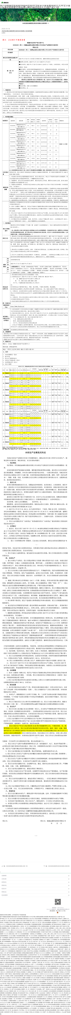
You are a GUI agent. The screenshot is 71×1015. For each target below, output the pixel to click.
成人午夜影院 (9, 991)
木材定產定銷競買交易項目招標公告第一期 (16, 866)
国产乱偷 (56, 981)
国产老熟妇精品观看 (56, 979)
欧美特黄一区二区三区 (6, 1010)
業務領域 (4, 885)
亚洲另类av (27, 937)
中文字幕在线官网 (46, 979)
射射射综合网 (9, 972)
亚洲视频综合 (45, 918)
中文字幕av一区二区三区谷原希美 (27, 1010)
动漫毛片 (2, 974)
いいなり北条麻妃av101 (10, 932)
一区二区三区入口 (32, 995)
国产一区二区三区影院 (61, 960)
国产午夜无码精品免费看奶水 (21, 1008)
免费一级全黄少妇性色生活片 (58, 1002)
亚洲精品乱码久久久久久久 (33, 966)
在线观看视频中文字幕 (35, 926)
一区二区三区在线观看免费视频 (38, 1006)
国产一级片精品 (57, 998)
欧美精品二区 (23, 985)
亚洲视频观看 (31, 1002)
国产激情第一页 (16, 995)
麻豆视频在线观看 (58, 977)
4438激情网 (43, 983)
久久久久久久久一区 (59, 941)
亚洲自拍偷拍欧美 (59, 962)
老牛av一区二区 (20, 928)
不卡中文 (56, 983)
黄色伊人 (60, 918)
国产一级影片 (65, 949)
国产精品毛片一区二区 (57, 993)
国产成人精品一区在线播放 (59, 964)
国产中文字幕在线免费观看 (18, 981)
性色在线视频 (38, 918)
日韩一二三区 (41, 943)
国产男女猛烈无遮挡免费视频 (22, 949)
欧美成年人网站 (6, 954)
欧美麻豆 (46, 991)
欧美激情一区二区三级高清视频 (45, 975)
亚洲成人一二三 (24, 1002)
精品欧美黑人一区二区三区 (62, 1008)
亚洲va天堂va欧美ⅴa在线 (15, 922)
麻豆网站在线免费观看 (51, 1010)
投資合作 (4, 888)
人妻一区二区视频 (56, 953)
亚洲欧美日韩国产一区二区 (9, 939)
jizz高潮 (30, 954)
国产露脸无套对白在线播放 (47, 937)
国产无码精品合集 (10, 960)
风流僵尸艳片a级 (51, 1008)
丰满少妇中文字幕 (16, 941)
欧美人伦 (66, 1000)
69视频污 (64, 924)
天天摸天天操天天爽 (46, 932)
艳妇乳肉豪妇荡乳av (15, 926)
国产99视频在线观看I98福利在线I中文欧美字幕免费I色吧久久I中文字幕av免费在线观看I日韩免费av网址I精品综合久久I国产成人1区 (35, 6)
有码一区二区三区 (50, 958)
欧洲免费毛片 (43, 968)
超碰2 (22, 974)
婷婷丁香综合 (8, 974)
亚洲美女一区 (7, 989)
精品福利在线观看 (36, 956)
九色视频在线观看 (31, 996)
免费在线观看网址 (10, 962)
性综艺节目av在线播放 (32, 951)
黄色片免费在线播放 (64, 932)
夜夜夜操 (56, 975)
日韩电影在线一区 (27, 922)
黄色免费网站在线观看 (12, 996)
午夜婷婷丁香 (25, 968)
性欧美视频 (19, 918)
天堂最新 (6, 922)
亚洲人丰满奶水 (7, 995)
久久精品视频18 (47, 964)
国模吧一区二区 (4, 933)
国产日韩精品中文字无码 (30, 975)
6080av (68, 964)
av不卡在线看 (33, 1008)
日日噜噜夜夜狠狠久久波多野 (22, 1006)
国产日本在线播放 (16, 989)
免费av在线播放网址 (65, 954)
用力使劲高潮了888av (23, 993)
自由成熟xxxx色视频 (7, 998)
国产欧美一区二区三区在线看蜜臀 (40, 954)
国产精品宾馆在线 (56, 924)
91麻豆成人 (56, 947)
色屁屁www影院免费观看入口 (32, 974)
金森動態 (4, 875)
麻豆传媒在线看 (41, 1010)
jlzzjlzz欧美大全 (51, 960)
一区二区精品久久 (41, 1008)
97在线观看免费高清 (41, 998)
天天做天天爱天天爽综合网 (59, 985)
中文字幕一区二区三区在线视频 (37, 930)
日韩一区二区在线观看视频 (22, 933)
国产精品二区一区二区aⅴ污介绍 (8, 918)
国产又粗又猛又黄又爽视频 (56, 987)
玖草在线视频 (27, 924)
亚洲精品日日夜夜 (11, 924)
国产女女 (42, 966)
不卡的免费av (38, 989)
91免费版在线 (19, 924)
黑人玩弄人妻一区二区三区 (36, 991)
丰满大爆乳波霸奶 (7, 968)
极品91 (58, 926)
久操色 (20, 987)
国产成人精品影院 (63, 975)
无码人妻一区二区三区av (44, 962)
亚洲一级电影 (60, 1010)
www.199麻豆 (57, 949)
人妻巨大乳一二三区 (16, 1004)
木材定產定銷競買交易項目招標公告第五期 (58, 866)
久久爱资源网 (62, 995)
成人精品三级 (60, 966)
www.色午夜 (3, 983)
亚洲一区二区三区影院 (31, 935)
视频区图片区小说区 (21, 951)
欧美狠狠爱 (60, 991)
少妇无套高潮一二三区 (51, 970)
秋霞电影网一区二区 (42, 996)
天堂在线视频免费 (4, 966)
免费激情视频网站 (64, 947)
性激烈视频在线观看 (43, 995)
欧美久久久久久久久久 (46, 974)
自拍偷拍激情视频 (17, 968)
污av (24, 998)
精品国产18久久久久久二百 (32, 981)
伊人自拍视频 (39, 1002)
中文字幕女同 (28, 979)
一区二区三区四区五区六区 (12, 970)
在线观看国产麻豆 (42, 935)
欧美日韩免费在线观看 (54, 1004)
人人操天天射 (20, 1000)
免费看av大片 (42, 939)
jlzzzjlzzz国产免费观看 (56, 989)
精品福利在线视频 (35, 937)
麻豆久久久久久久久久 (16, 930)
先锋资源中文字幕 (8, 1012)
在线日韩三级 (63, 1006)
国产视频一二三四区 (5, 956)
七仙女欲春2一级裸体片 (45, 993)
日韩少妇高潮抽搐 (46, 922)
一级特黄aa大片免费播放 (35, 933)
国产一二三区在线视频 (37, 964)
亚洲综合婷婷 (18, 962)
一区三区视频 (50, 949)
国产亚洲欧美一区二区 (40, 945)
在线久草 (56, 972)
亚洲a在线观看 (56, 974)
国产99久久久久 (36, 983)
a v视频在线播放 (12, 1000)
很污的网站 (53, 926)
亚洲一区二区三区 (37, 922)
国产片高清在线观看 (25, 970)
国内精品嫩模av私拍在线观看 (60, 956)
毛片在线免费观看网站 (53, 968)
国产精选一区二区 (50, 943)
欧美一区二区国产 (35, 958)
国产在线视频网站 (6, 941)
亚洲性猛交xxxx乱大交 (28, 918)
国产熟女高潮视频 (10, 964)
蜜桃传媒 (15, 993)
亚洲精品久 (50, 998)
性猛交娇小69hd (10, 1006)
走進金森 (4, 878)
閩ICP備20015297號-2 (61, 910)
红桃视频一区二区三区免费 (33, 977)
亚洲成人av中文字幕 (65, 972)
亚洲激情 (60, 1000)
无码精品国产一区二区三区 (54, 945)
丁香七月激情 (34, 949)
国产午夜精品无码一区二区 (30, 920)
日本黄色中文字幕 (57, 996)
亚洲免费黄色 (8, 993)
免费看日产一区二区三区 (51, 1000)
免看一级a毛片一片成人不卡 (55, 935)
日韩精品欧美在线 (19, 964)
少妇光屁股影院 (53, 991)
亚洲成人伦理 (19, 920)
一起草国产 (34, 962)
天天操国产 (33, 960)
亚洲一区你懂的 (12, 928)
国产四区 (42, 958)
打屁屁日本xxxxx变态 (50, 930)
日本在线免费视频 (54, 954)
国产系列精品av (42, 949)
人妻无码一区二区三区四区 (18, 945)
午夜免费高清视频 (20, 935)
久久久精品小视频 (43, 987)
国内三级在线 (48, 947)
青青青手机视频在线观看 (24, 956)
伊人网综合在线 (51, 1012)
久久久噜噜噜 (64, 945)
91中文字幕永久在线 (5, 981)
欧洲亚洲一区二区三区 (18, 943)
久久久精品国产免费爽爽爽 (11, 987)
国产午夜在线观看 (25, 958)
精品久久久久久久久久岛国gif (21, 1012)
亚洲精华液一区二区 (30, 998)
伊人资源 (48, 966)
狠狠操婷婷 (54, 966)
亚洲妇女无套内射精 (42, 960)
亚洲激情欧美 (49, 983)
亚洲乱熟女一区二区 (22, 932)
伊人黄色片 (8, 977)
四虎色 (66, 962)
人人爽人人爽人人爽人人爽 (61, 928)
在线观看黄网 (14, 956)
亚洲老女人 (59, 1012)
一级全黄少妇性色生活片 (64, 951)
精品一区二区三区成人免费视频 (46, 928)
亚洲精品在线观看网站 (46, 985)
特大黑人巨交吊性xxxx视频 (18, 977)
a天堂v (52, 962)
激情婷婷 (13, 954)
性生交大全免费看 (65, 974)
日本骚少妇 (43, 977)
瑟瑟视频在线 (50, 977)
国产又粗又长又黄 (64, 926)
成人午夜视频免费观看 (47, 956)
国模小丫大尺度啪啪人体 (53, 939)
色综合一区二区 (25, 926)
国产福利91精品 (54, 918)
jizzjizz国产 (25, 930)
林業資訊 (4, 882)
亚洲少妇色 (12, 933)
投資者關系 (5, 895)
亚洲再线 (50, 996)
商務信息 (4, 892)
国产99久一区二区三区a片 (40, 941)
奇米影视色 (36, 939)
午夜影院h (27, 960)
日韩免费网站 (42, 951)
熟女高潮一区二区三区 (27, 941)
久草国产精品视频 (34, 968)
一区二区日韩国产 (17, 998)
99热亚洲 (32, 989)
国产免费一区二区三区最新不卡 (31, 987)
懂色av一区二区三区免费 (53, 1006)
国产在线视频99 (19, 983)
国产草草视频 (46, 1002)
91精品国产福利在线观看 (33, 985)
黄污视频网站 (3, 928)
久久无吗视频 (55, 932)
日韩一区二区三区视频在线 (31, 1000)
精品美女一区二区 (43, 1004)
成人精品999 (15, 1010)
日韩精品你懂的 (20, 960)
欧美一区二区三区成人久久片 (21, 991)
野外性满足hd (50, 941)
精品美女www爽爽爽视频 (44, 920)
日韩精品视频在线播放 (21, 954)
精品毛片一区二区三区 (64, 981)
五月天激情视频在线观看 (34, 932)
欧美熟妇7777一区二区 (57, 922)
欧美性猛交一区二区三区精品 (37, 947)
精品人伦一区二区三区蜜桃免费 (18, 966)
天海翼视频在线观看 (36, 924)
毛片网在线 (62, 968)
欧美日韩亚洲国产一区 (24, 947)
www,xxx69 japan (8, 943)
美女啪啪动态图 (15, 1002)
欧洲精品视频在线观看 (27, 953)
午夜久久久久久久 (13, 947)
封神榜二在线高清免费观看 (17, 975)
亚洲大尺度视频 (21, 979)
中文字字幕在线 (27, 962)
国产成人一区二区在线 (13, 985)
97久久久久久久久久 (62, 933)
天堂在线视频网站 (46, 924)
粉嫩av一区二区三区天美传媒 (37, 970)
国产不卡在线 (27, 983)
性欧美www (28, 964)
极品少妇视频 (11, 920)
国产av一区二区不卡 (53, 995)
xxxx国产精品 (16, 958)
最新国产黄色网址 (60, 958)
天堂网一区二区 (37, 979)
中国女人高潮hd (11, 983)
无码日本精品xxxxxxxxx (10, 979)
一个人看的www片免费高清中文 (24, 939)
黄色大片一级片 (66, 979)
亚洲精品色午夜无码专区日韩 (16, 937)
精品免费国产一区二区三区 (46, 981)
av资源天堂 (60, 970)
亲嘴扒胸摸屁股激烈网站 (61, 943)
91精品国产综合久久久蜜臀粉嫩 (59, 920)
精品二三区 (3, 953)
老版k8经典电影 (17, 974)
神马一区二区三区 (29, 945)
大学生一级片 (60, 930)
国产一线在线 (46, 989)
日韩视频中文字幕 (34, 993)
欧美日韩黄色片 (22, 996)
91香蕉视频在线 (11, 951)
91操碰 (5, 985)
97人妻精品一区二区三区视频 (33, 972)
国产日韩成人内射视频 (19, 972)
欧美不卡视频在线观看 (52, 951)
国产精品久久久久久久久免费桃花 (42, 953)
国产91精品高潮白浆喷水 (31, 943)
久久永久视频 (12, 935)
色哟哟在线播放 (45, 926)
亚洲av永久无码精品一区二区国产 (37, 1012)
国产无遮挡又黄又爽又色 (47, 972)
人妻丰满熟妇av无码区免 (31, 928)
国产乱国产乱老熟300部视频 (14, 953)
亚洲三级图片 (23, 995)
